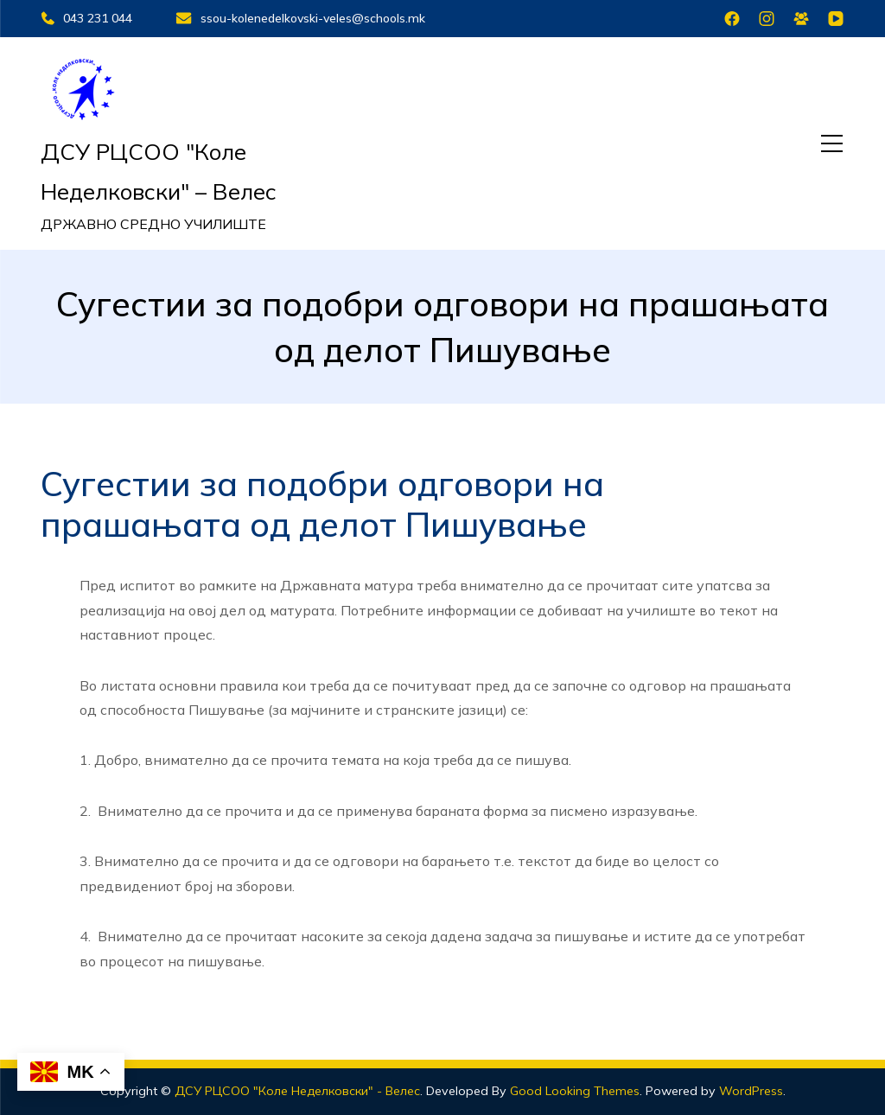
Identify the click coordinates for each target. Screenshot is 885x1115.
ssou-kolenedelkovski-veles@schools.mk (300, 18)
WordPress (751, 1091)
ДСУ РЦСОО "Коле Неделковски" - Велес (297, 1091)
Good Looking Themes (575, 1091)
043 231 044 (86, 18)
